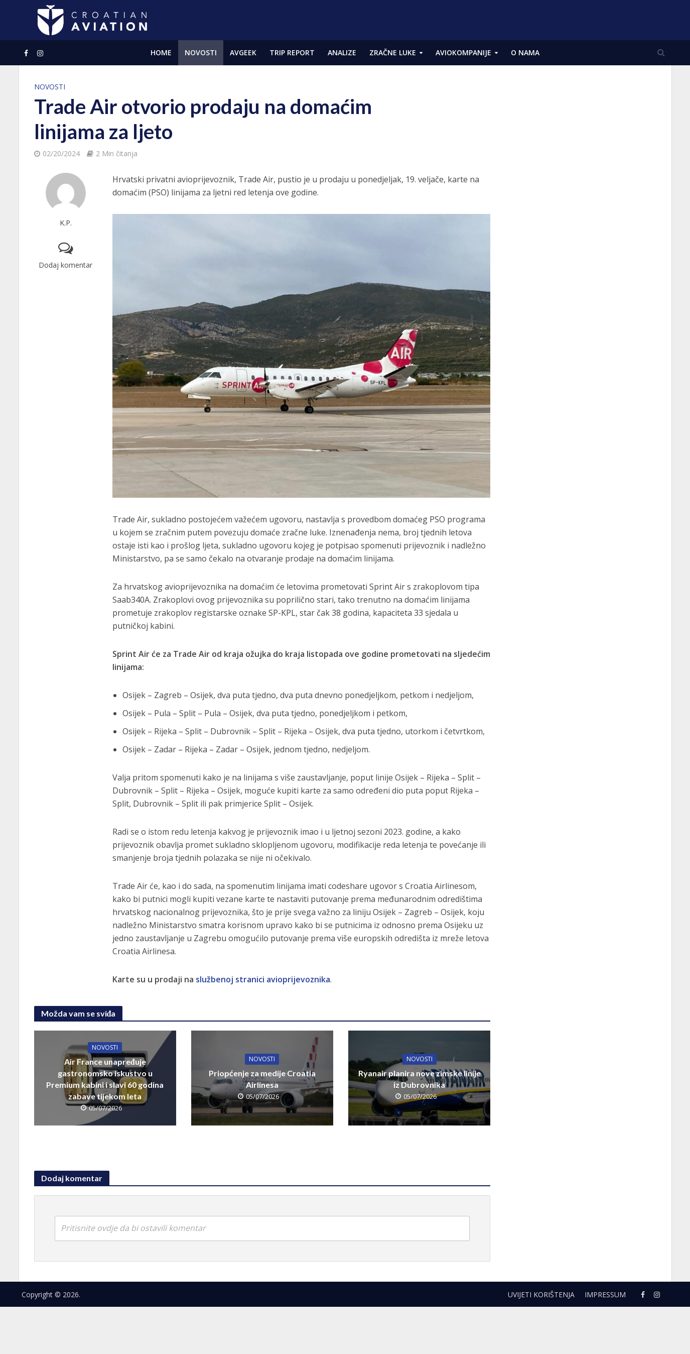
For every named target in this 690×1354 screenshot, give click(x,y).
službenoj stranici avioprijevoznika (263, 979)
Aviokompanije (463, 52)
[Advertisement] (580, 231)
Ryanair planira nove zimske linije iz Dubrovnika (419, 1078)
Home (161, 52)
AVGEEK (243, 52)
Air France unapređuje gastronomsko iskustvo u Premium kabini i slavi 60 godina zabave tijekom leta (105, 1079)
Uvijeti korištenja (541, 1294)
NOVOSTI (201, 52)
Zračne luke (392, 52)
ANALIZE (342, 52)
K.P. (66, 223)
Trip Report (292, 52)
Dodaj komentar (65, 265)
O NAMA (525, 52)
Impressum (605, 1294)
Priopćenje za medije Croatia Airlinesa (262, 1078)
